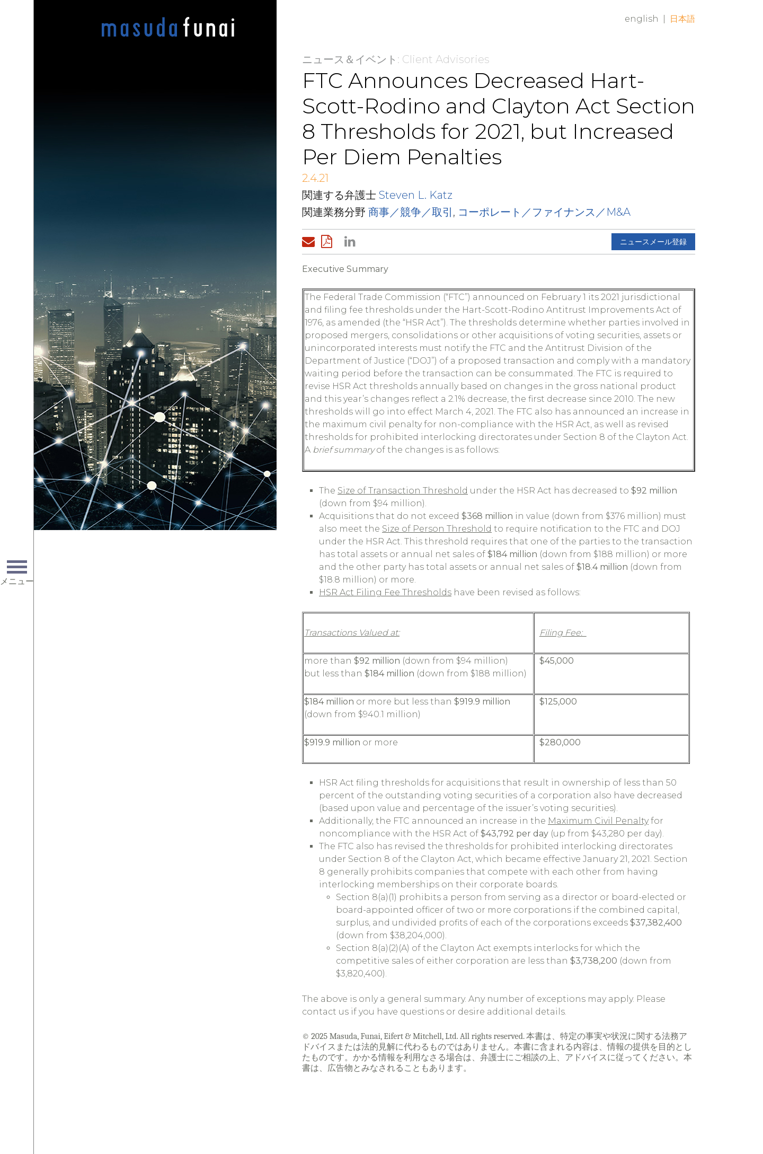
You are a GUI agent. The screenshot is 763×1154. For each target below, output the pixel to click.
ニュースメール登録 (653, 241)
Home (168, 27)
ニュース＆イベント (349, 59)
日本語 (682, 19)
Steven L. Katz (416, 195)
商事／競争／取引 (410, 212)
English (642, 19)
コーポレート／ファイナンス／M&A (544, 212)
